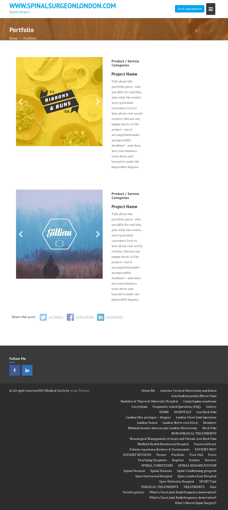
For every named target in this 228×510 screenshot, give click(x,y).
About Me (148, 390)
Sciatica (194, 460)
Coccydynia (139, 406)
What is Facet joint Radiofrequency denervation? (182, 492)
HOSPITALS (182, 412)
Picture (161, 455)
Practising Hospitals (152, 460)
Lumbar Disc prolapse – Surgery (148, 417)
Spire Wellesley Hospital (176, 481)
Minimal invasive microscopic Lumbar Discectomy (162, 428)
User (213, 487)
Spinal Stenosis (134, 471)
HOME (164, 412)
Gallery (211, 406)
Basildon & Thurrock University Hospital (149, 401)
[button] (20, 101)
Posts (212, 455)
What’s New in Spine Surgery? (195, 503)
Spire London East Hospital (196, 476)
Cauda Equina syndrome (199, 401)
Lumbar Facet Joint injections (196, 417)
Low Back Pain (206, 412)
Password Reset (205, 444)
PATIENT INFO (205, 449)
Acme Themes (80, 390)
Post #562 (196, 455)
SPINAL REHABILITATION (197, 465)
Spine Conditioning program (196, 471)
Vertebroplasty (133, 492)
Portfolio (177, 455)
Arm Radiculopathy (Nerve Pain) (193, 396)
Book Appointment (190, 9)
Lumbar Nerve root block (180, 422)
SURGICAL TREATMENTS (159, 487)
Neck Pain (209, 428)
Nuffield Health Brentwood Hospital (163, 444)
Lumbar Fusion (147, 422)
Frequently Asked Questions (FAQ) (177, 406)
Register (178, 460)
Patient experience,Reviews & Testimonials (160, 449)
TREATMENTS (194, 487)
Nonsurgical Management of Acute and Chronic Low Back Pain (173, 438)
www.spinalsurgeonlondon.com (62, 5)
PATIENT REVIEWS (137, 455)
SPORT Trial (207, 481)
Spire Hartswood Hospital (153, 476)
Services (210, 460)
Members (209, 422)
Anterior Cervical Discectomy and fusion (188, 390)
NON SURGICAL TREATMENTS (193, 433)
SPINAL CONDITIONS (157, 465)
